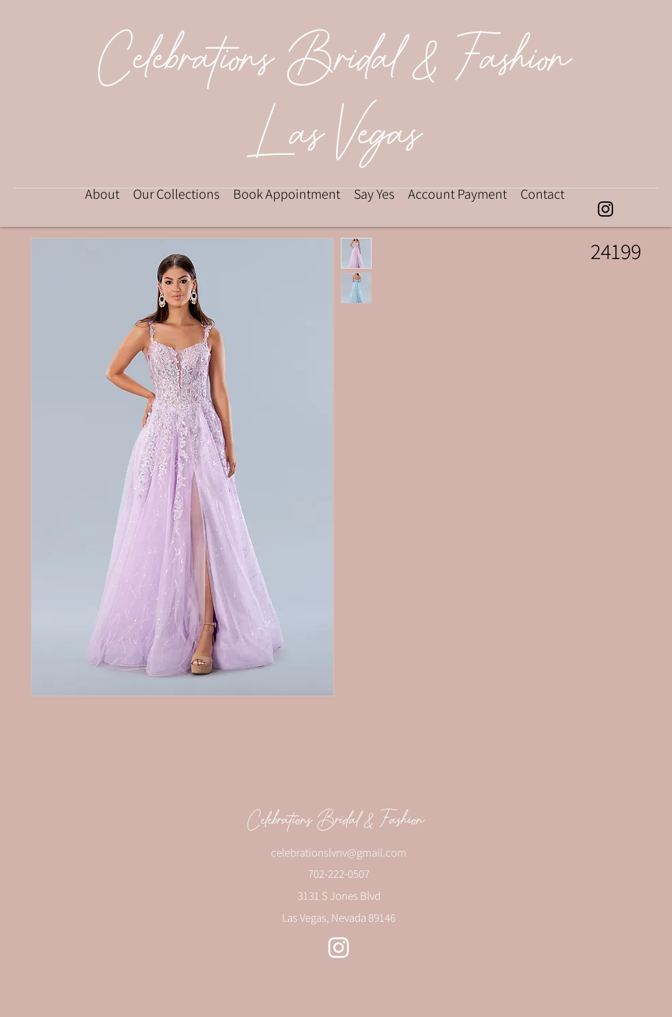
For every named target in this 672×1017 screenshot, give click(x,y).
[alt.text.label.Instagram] (605, 209)
